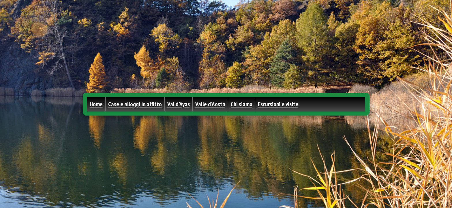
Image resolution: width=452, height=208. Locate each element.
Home (96, 104)
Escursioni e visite (278, 104)
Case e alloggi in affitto (135, 104)
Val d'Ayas (178, 104)
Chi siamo (241, 104)
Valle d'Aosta (210, 104)
